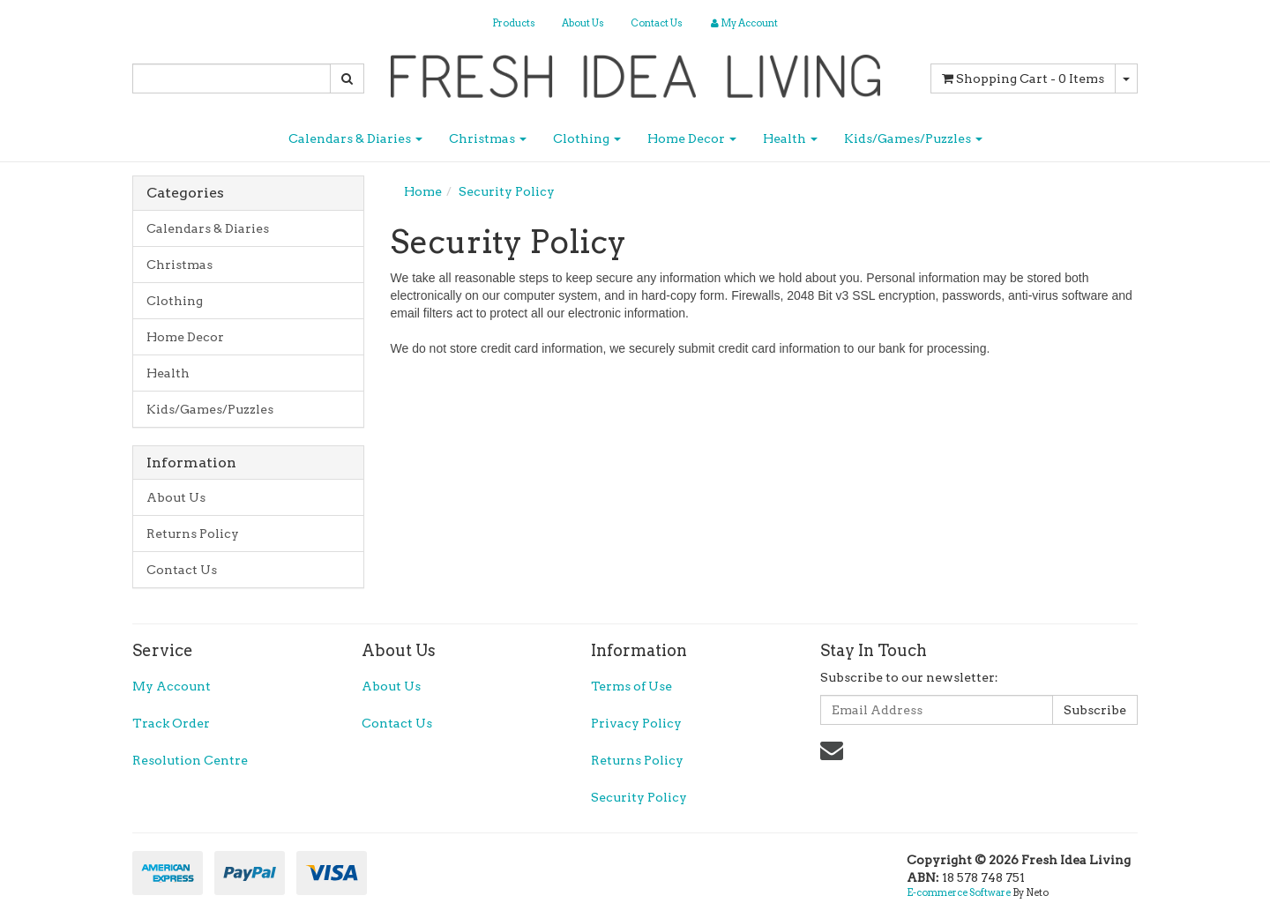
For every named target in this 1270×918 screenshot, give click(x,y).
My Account (171, 686)
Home (423, 191)
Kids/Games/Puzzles (913, 138)
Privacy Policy (636, 723)
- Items (1023, 78)
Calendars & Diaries (355, 138)
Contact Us (657, 23)
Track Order (171, 723)
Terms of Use (631, 686)
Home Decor (691, 138)
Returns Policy (192, 533)
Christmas (488, 138)
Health (790, 138)
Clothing (587, 138)
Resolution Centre (190, 760)
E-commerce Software (959, 892)
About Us (583, 23)
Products (513, 23)
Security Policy (507, 191)
